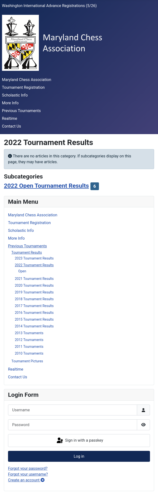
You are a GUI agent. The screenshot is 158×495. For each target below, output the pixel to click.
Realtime (9, 118)
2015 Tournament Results (34, 319)
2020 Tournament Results (34, 285)
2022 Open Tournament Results (46, 185)
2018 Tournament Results (34, 299)
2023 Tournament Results (34, 258)
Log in (79, 456)
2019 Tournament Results (34, 292)
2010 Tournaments (29, 353)
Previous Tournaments (21, 110)
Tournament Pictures (27, 361)
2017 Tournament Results (34, 306)
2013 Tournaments (29, 333)
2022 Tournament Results (34, 265)
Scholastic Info (15, 95)
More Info (10, 103)
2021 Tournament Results (34, 279)
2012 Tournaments (29, 340)
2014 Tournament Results (34, 326)
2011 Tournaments (29, 347)
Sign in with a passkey (79, 440)
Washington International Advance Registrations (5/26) (49, 5)
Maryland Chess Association (26, 79)
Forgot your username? (28, 474)
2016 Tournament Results (34, 313)
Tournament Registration (23, 87)
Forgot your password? (27, 468)
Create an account (26, 480)
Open (22, 271)
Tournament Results (26, 252)
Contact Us (11, 126)
